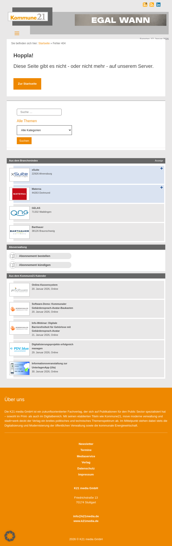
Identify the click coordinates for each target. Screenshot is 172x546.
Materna (36, 189)
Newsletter (86, 444)
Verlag (86, 462)
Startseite (44, 43)
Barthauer (37, 227)
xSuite (35, 169)
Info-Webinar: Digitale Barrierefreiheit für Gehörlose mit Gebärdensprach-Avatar (51, 327)
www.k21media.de (86, 521)
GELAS (36, 208)
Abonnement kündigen (35, 265)
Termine (86, 450)
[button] (10, 536)
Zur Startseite (27, 83)
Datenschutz (86, 468)
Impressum (86, 474)
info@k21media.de (86, 516)
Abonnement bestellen (34, 256)
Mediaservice (86, 456)
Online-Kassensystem (45, 284)
